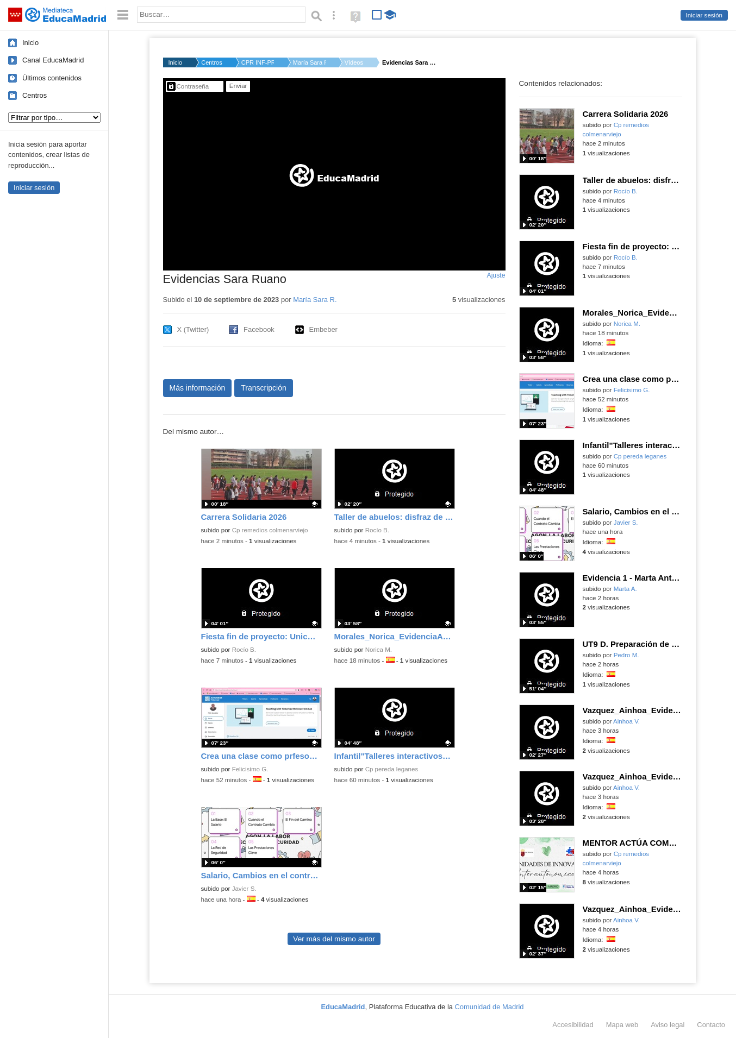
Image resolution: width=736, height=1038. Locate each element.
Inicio (30, 43)
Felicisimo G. (250, 769)
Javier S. (244, 888)
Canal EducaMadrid (53, 60)
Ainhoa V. (626, 721)
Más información (198, 387)
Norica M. (378, 649)
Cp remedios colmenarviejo (270, 530)
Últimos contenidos (52, 78)
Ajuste (495, 275)
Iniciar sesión (704, 15)
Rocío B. (377, 530)
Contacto (711, 1025)
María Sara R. (309, 62)
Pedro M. (626, 655)
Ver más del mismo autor (334, 939)
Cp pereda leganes (392, 769)
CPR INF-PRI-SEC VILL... (257, 62)
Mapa (622, 1025)
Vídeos (354, 62)
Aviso (667, 1025)
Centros (34, 95)
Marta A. (625, 589)
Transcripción (263, 387)
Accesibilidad (572, 1025)
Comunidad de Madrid (489, 1007)
